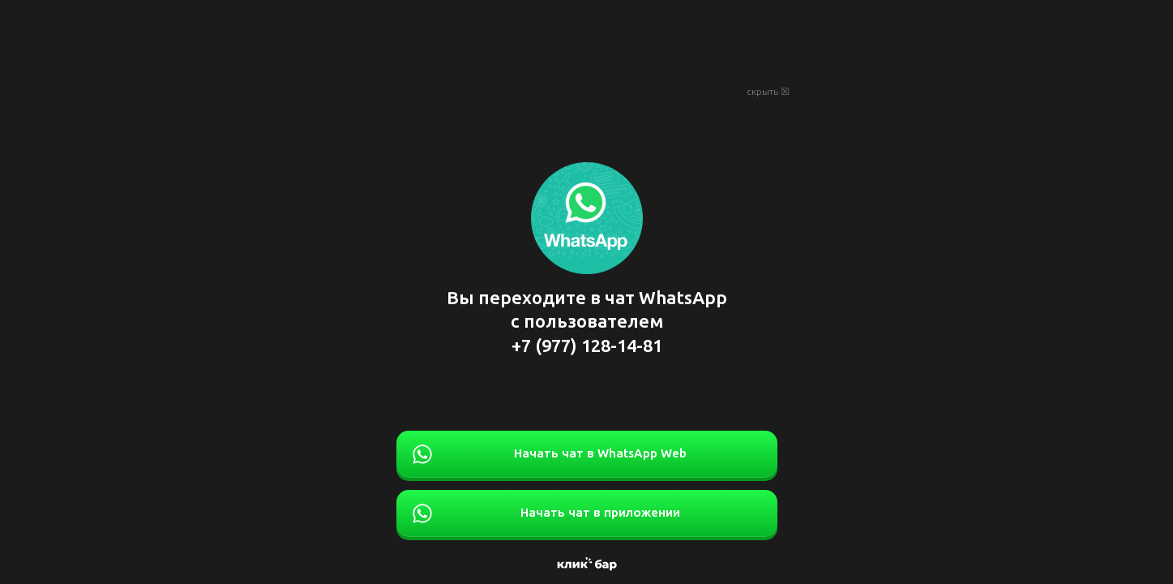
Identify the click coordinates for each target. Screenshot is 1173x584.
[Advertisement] (587, 40)
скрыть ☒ (768, 91)
